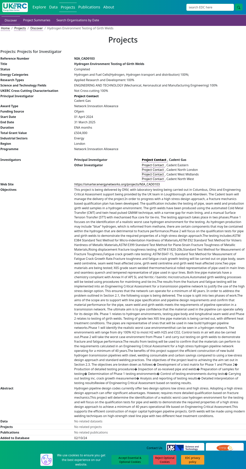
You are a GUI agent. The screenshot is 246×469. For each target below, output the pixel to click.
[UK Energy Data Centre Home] (15, 7)
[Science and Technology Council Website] (185, 448)
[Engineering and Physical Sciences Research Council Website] (224, 448)
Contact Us (154, 448)
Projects (20, 28)
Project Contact (153, 165)
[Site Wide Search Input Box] (210, 7)
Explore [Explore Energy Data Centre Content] (39, 7)
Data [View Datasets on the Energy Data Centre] (53, 7)
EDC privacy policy (192, 460)
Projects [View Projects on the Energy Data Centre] (68, 7)
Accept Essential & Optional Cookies (130, 460)
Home (5, 28)
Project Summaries (36, 20)
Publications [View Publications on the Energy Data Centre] (89, 7)
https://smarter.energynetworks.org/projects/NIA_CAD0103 (117, 184)
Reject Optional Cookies (164, 460)
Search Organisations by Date (78, 20)
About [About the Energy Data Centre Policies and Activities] (108, 7)
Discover (11, 20)
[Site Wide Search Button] (239, 7)
